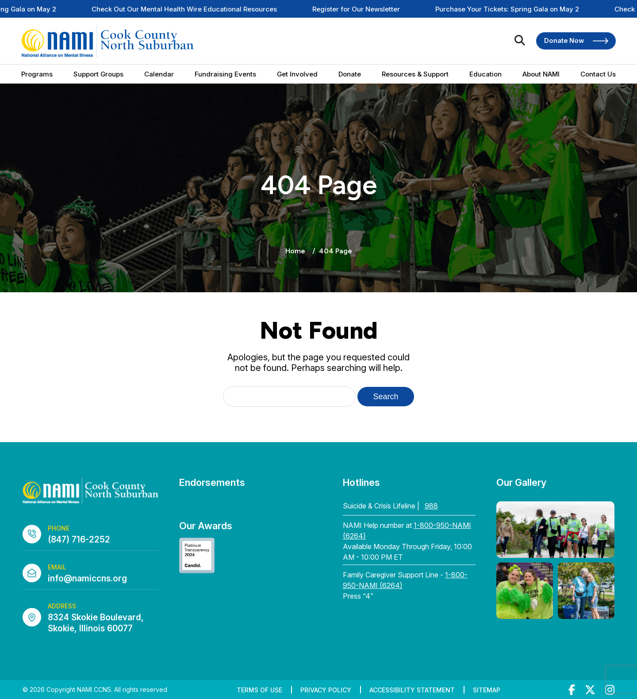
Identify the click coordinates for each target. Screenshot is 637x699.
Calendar (159, 74)
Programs (37, 74)
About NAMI (541, 74)
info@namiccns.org (87, 578)
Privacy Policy (325, 690)
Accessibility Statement (412, 690)
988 (431, 505)
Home (295, 251)
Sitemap (486, 690)
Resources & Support (415, 74)
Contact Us (598, 74)
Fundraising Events (225, 74)
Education (485, 74)
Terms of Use (259, 690)
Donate (349, 74)
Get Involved (297, 74)
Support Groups (98, 74)
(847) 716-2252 (79, 540)
